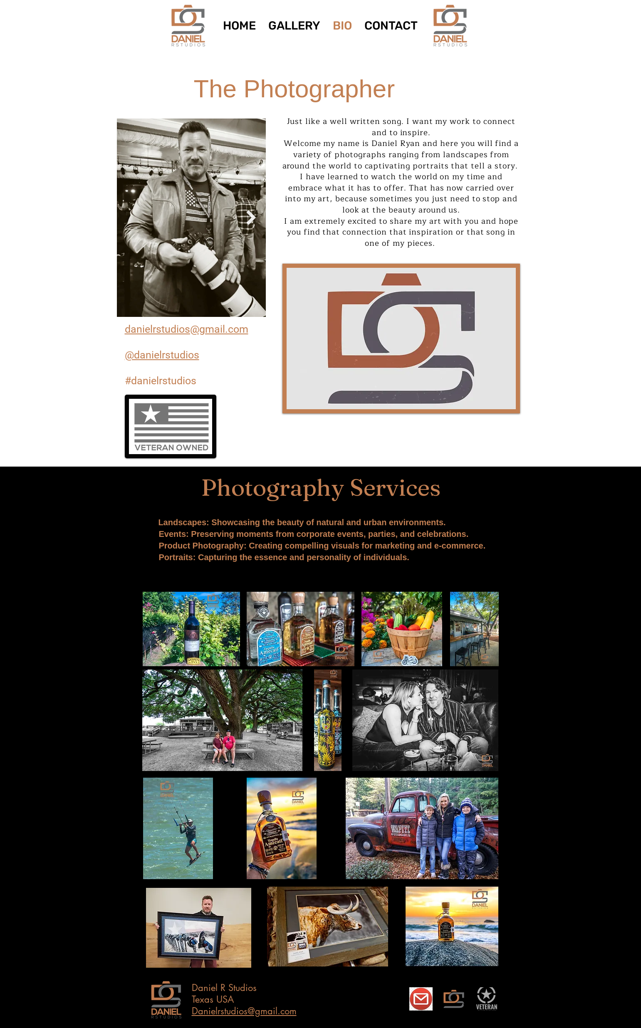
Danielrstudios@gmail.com (244, 1011)
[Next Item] (251, 217)
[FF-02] (453, 999)
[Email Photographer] (421, 999)
